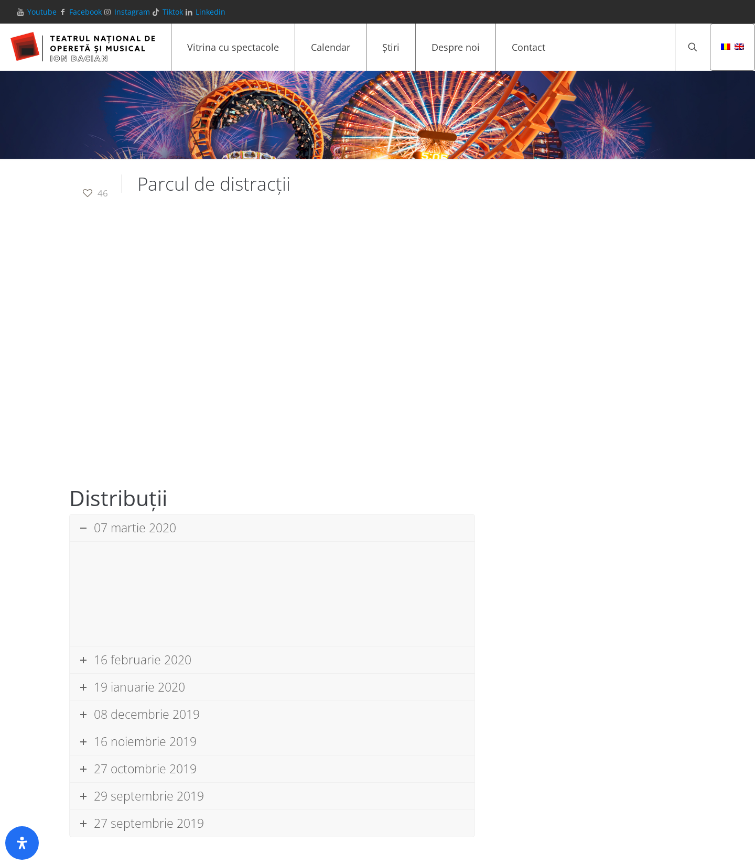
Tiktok (173, 12)
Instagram (132, 12)
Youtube (42, 12)
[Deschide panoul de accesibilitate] (22, 843)
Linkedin (210, 12)
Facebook (85, 12)
